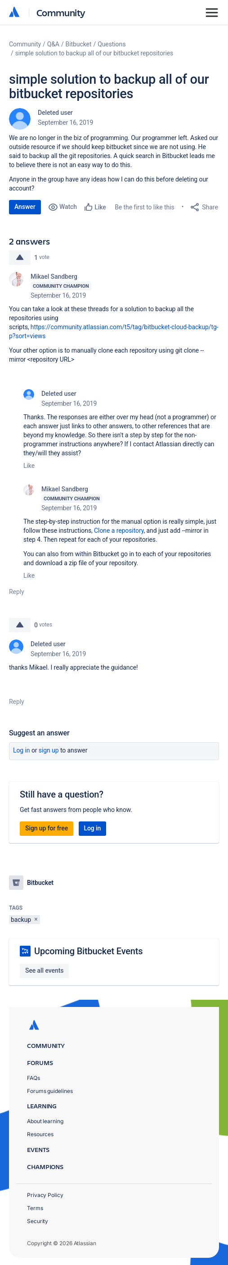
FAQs (33, 1078)
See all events (44, 970)
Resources (40, 1134)
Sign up (49, 750)
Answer (25, 206)
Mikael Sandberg (54, 276)
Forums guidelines (50, 1091)
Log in (21, 750)
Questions (111, 44)
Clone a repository (118, 530)
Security (37, 1221)
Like (29, 465)
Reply (16, 591)
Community (60, 12)
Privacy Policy (45, 1195)
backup (21, 919)
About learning (45, 1121)
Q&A (53, 44)
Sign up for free (46, 828)
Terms (35, 1208)
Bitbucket (79, 44)
